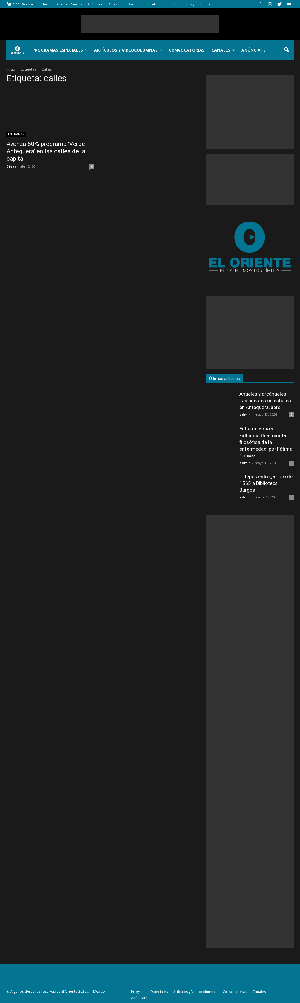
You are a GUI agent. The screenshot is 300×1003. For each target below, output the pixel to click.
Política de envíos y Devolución (188, 4)
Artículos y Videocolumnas (128, 50)
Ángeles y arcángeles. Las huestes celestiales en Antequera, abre (265, 400)
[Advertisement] (150, 24)
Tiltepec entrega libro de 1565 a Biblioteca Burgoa (266, 483)
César (11, 166)
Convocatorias (186, 50)
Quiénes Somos (69, 4)
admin (245, 414)
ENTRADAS (16, 134)
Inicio (47, 4)
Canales (223, 50)
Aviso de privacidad (143, 4)
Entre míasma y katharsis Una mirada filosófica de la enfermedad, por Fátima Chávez (265, 442)
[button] (286, 50)
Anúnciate (95, 4)
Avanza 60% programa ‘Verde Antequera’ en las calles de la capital (45, 151)
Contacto (116, 4)
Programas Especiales (60, 50)
